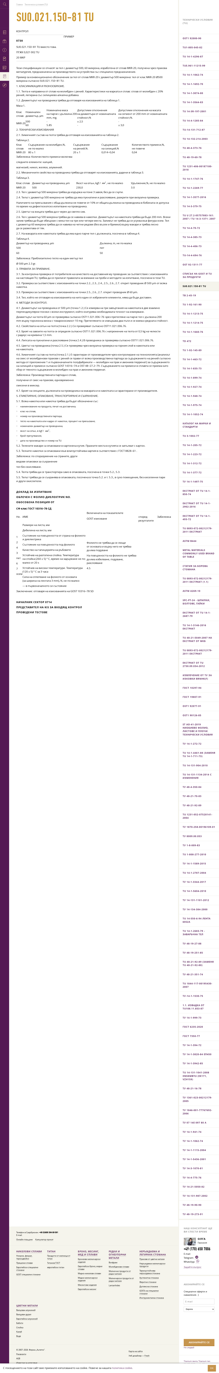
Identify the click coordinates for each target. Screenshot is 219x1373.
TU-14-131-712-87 (194, 129)
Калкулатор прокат (44, 1239)
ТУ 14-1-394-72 (192, 1045)
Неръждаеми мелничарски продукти (152, 1265)
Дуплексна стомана (148, 1286)
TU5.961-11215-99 (194, 65)
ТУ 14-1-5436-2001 (194, 1159)
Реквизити (21, 1354)
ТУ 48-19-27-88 (192, 943)
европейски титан (55, 1267)
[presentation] (196, 1325)
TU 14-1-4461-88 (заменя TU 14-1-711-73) (199, 754)
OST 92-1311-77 (192, 264)
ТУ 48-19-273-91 (193, 1214)
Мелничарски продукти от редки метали (121, 1279)
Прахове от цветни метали (152, 1259)
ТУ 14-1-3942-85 (193, 1063)
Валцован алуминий (25, 1310)
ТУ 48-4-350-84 (192, 787)
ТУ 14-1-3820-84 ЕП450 (197, 1054)
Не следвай (189, 1347)
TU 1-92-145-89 (192, 350)
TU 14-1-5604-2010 (194, 891)
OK (212, 1368)
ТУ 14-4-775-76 (192, 1177)
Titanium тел (204, 1361)
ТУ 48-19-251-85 (193, 952)
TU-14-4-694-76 (192, 255)
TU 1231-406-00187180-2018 (197, 168)
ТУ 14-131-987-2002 (195, 1195)
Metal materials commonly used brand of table (198, 553)
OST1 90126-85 (192, 715)
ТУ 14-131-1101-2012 (196, 900)
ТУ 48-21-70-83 (192, 796)
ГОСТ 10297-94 (192, 687)
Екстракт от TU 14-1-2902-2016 (197, 505)
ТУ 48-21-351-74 (193, 974)
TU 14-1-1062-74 (193, 74)
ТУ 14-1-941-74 (192, 1132)
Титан (51, 1251)
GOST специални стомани (28, 1274)
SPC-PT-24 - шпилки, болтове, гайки (196, 602)
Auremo (5, 18)
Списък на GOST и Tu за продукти (197, 275)
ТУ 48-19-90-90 (192, 1205)
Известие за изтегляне (26, 1363)
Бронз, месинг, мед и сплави (88, 1253)
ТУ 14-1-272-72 (192, 743)
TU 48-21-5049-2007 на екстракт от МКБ (197, 639)
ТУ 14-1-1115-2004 (194, 1150)
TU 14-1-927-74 (192, 386)
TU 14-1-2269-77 (193, 188)
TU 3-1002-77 (191, 436)
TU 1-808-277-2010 (194, 854)
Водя (18, 1336)
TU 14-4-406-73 (192, 246)
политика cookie (122, 1368)
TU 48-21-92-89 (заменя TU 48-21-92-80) (198, 963)
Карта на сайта (136, 1351)
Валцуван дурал (23, 1314)
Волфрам (113, 1262)
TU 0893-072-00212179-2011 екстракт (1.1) (197, 580)
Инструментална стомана (151, 1298)
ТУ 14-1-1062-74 (193, 1141)
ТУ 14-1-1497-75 (193, 481)
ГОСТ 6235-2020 (193, 1026)
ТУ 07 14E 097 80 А (194, 1122)
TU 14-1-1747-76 (193, 178)
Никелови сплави (29, 1251)
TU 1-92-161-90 (192, 304)
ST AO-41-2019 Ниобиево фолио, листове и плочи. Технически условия (198, 729)
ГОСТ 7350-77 (191, 1036)
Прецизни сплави (24, 1263)
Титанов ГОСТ (53, 1263)
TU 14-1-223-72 (192, 454)
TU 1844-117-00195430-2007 (197, 985)
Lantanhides (114, 1285)
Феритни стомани (147, 1282)
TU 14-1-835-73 (192, 368)
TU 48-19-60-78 (192, 157)
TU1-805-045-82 (192, 47)
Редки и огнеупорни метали (117, 1255)
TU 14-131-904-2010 (195, 765)
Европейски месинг (87, 1289)
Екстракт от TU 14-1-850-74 (197, 492)
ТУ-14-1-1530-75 (193, 996)
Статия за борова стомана (195, 567)
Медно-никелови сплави (89, 1273)
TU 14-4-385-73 (192, 237)
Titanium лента (191, 1361)
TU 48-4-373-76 (192, 148)
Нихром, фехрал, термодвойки (24, 1257)
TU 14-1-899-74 (192, 377)
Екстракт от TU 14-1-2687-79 (197, 614)
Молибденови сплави (119, 1266)
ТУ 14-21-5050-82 (194, 1186)
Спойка (19, 1327)
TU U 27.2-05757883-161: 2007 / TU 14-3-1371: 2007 (199, 217)
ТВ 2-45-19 (189, 295)
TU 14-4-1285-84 (193, 120)
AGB (18, 1358)
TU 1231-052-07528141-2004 (197, 816)
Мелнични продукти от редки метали (120, 1272)
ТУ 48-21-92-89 (192, 805)
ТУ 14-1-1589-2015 (194, 863)
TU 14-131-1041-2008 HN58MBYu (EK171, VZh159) (196, 1076)
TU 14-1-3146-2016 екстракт (194, 627)
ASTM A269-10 (191, 591)
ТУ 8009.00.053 (192, 836)
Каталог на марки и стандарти (197, 425)
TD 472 (187, 341)
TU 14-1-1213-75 (193, 313)
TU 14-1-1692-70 (193, 84)
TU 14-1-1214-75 (193, 322)
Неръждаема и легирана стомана (152, 1253)
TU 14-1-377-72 (192, 472)
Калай (19, 1331)
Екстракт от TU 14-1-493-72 (197, 517)
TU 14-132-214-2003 (195, 138)
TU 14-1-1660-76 (193, 331)
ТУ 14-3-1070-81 (193, 1168)
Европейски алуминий (27, 1319)
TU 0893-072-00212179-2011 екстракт (197, 530)
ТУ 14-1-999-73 (192, 1017)
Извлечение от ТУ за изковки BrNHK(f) (197, 677)
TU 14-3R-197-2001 (194, 111)
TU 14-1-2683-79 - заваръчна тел (194, 932)
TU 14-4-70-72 (191, 228)
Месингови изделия (87, 1285)
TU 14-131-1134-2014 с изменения (197, 776)
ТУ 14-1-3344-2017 (194, 882)
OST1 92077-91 (192, 706)
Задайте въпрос (192, 1267)
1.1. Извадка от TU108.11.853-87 (193, 1007)
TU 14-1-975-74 (192, 405)
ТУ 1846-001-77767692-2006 (197, 1112)
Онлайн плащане (24, 1239)
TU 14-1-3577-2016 (194, 197)
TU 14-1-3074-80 (193, 93)
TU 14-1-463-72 (192, 359)
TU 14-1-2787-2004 (194, 872)
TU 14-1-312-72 (192, 463)
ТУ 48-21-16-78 (192, 1088)
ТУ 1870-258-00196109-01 (199, 827)
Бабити (19, 1323)
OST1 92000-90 (192, 38)
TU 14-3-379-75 (192, 206)
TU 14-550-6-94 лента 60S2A (196, 920)
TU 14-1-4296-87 (193, 56)
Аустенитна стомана (149, 1278)
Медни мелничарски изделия (87, 1279)
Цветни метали (27, 1305)
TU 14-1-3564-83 (193, 102)
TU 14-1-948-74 (192, 396)
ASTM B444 (189, 541)
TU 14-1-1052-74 (193, 414)
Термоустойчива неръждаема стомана (149, 1272)
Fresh (146, 1355)
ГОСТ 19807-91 (192, 697)
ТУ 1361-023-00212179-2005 (197, 1099)
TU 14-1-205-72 (192, 445)
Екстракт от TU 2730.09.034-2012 (194, 664)
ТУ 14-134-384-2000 (195, 909)
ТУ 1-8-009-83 (191, 845)
